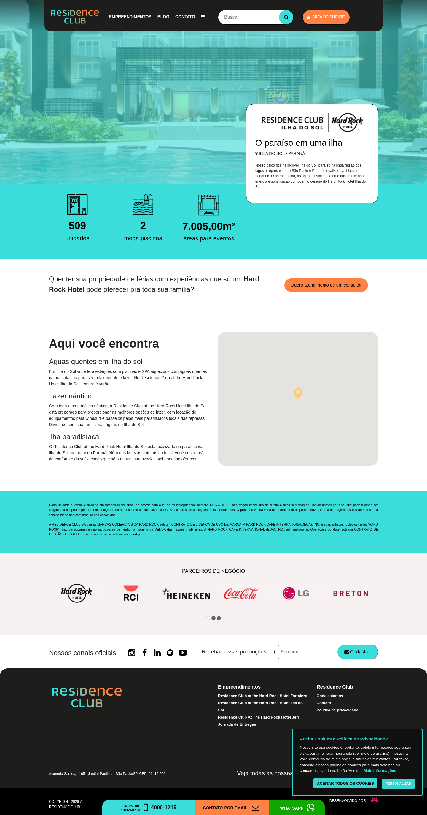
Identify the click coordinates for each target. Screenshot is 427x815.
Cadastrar (357, 651)
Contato (185, 16)
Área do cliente (326, 17)
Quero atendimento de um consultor (326, 284)
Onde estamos (330, 696)
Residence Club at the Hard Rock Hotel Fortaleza (262, 696)
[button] (298, 393)
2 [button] (213, 618)
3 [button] (219, 618)
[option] (76, 593)
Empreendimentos (130, 16)
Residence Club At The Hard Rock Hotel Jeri (258, 717)
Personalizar (398, 783)
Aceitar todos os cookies (345, 783)
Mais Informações (380, 770)
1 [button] (208, 618)
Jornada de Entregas (237, 724)
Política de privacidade (338, 710)
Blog (163, 16)
